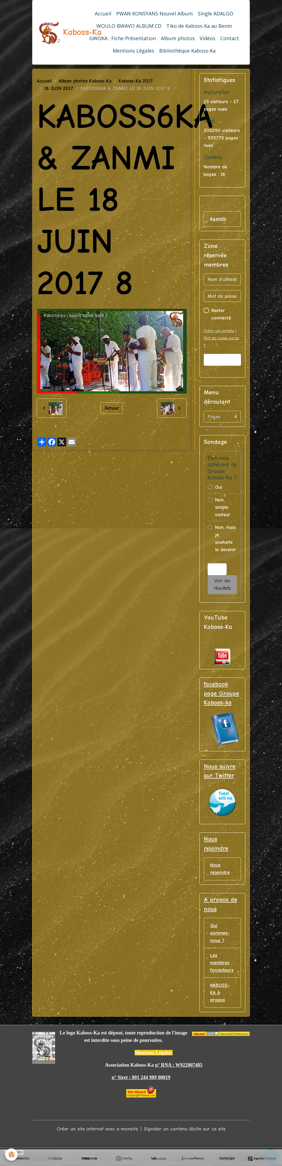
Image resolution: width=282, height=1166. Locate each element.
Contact (229, 38)
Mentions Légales (133, 50)
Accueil (103, 13)
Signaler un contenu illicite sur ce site (185, 1130)
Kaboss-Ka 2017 (136, 81)
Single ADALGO (215, 13)
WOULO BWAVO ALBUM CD (128, 26)
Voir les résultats (222, 584)
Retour (112, 408)
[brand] (57, 32)
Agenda (218, 219)
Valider (222, 360)
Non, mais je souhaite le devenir (225, 539)
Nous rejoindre (220, 869)
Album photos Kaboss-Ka (85, 81)
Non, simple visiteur (223, 507)
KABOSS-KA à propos (220, 993)
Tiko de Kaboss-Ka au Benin (199, 26)
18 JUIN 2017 (58, 88)
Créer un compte (219, 331)
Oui (218, 487)
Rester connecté (221, 314)
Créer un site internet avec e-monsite (97, 1130)
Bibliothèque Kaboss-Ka (187, 50)
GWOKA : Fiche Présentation (122, 38)
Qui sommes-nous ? (220, 933)
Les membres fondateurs (222, 963)
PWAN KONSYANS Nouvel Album (154, 13)
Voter (217, 569)
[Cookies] (12, 1154)
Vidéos (207, 38)
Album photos (178, 38)
